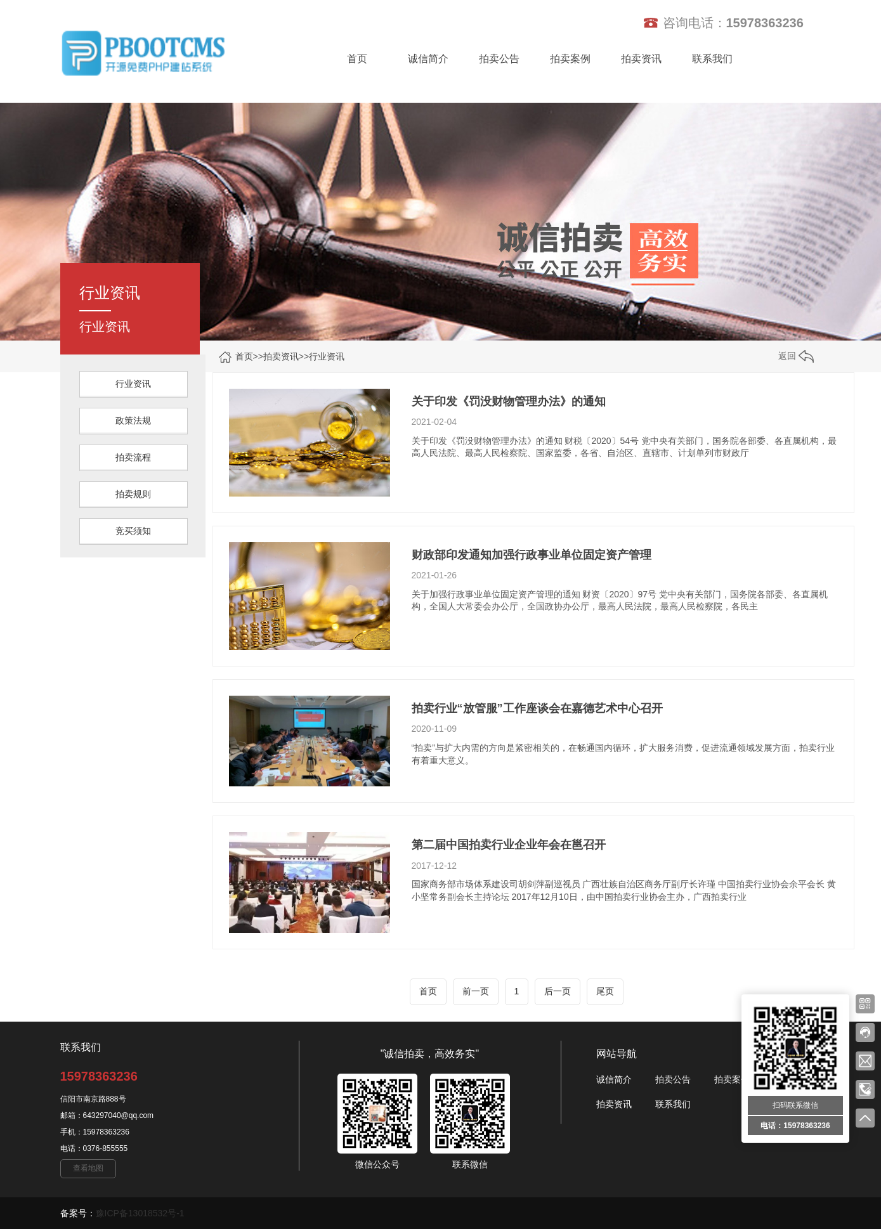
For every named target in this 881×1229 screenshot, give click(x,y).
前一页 (475, 991)
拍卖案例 (570, 58)
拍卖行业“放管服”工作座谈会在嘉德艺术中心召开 (537, 708)
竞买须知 (133, 531)
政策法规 (133, 420)
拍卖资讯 (641, 58)
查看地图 (88, 1168)
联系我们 (712, 58)
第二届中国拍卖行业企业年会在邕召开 (509, 844)
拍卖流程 (133, 457)
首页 (357, 58)
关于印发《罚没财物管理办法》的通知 (509, 401)
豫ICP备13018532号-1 (140, 1213)
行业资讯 (326, 356)
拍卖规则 (133, 494)
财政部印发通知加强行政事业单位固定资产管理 (531, 555)
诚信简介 (428, 58)
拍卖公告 (499, 58)
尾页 (605, 991)
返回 (796, 356)
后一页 (557, 991)
